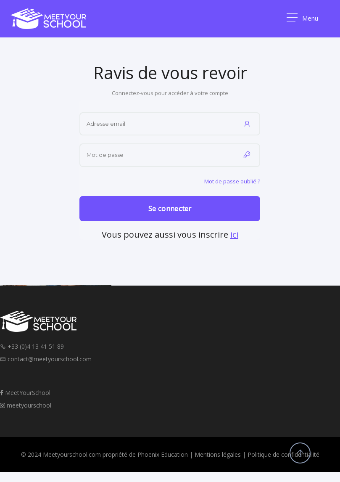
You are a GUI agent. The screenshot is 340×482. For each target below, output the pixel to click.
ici (234, 234)
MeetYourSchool (25, 393)
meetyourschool (25, 405)
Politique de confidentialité (283, 454)
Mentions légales (218, 454)
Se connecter (170, 208)
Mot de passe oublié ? (232, 181)
